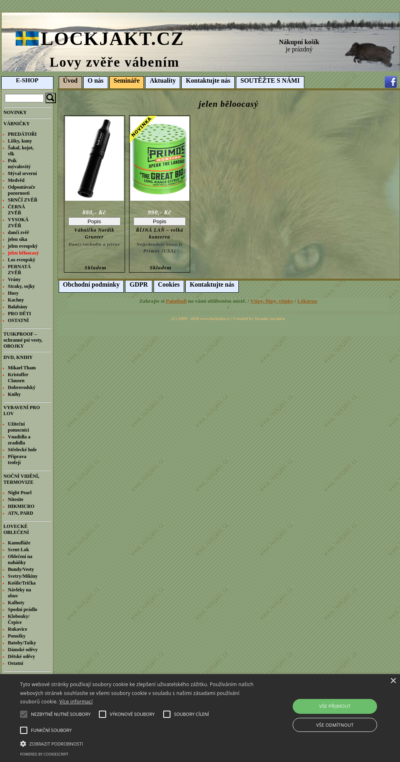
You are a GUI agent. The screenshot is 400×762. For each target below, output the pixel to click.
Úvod (70, 80)
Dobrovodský (21, 387)
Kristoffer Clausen (18, 377)
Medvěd (16, 180)
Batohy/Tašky (22, 643)
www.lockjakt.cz (215, 318)
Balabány (18, 307)
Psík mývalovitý (19, 163)
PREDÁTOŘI (22, 134)
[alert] (200, 718)
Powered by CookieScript (44, 754)
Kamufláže (19, 543)
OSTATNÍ (18, 320)
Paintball (176, 301)
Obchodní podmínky (91, 284)
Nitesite (16, 499)
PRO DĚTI (19, 313)
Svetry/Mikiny (23, 576)
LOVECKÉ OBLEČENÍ (16, 529)
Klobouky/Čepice (19, 619)
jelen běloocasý (23, 253)
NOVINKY (15, 112)
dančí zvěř (18, 232)
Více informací (76, 701)
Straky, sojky (21, 286)
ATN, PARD (20, 513)
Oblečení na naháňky (20, 559)
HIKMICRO (21, 506)
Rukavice (17, 629)
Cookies (169, 284)
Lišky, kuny (20, 141)
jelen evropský (23, 246)
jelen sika (17, 239)
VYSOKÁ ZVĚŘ (18, 222)
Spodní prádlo (22, 609)
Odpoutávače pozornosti (21, 190)
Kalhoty (16, 602)
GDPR (138, 284)
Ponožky (17, 636)
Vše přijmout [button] (335, 706)
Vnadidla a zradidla (19, 440)
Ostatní (15, 663)
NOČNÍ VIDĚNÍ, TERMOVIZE (21, 479)
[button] (137, 743)
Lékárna (307, 301)
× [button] (393, 681)
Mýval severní (22, 173)
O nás (96, 80)
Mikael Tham (22, 368)
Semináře (127, 80)
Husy (13, 293)
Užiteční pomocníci (18, 427)
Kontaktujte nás (208, 80)
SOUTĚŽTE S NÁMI (270, 80)
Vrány (14, 279)
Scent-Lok (18, 549)
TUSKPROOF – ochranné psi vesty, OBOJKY (23, 340)
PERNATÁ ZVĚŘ (19, 269)
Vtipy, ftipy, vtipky (271, 301)
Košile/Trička (22, 583)
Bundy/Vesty (21, 569)
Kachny (16, 300)
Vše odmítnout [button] (335, 725)
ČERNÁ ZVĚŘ (16, 210)
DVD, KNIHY (18, 357)
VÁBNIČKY (17, 123)
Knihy (14, 394)
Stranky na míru (269, 318)
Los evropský (21, 260)
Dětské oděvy (21, 656)
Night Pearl (20, 492)
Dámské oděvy (23, 649)
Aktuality (163, 80)
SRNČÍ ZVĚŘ (23, 200)
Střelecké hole (22, 449)
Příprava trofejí (17, 459)
